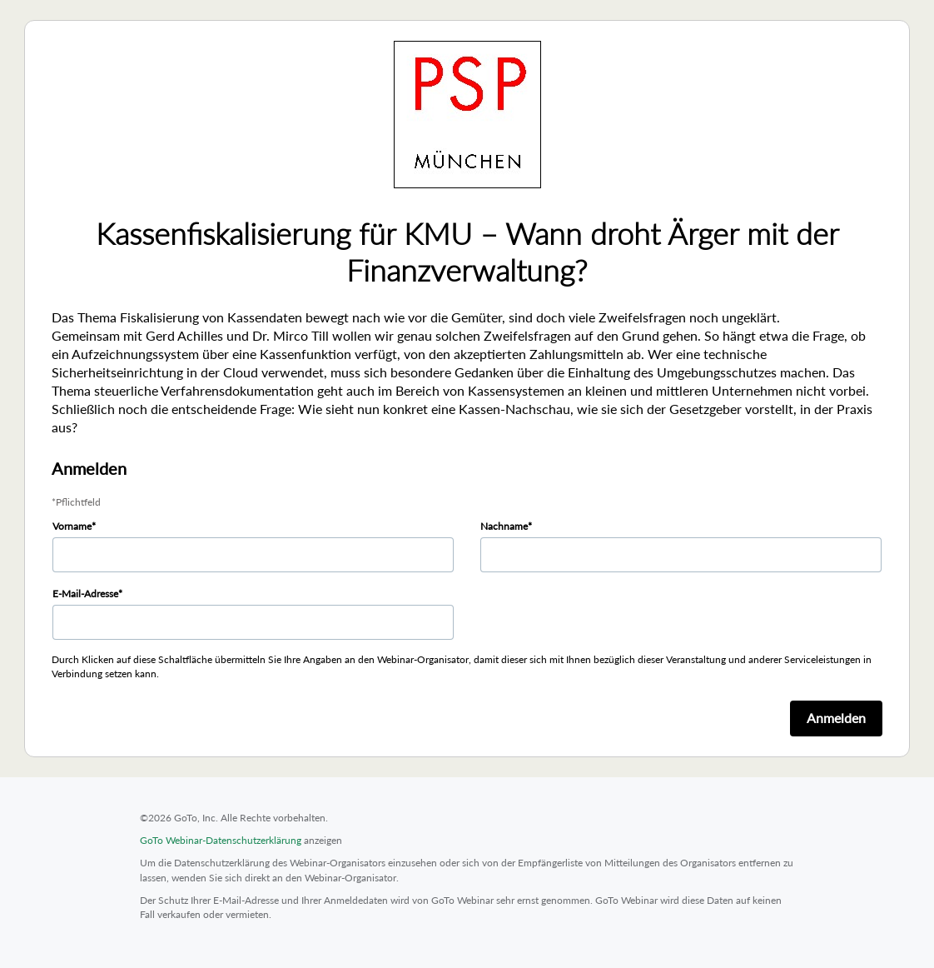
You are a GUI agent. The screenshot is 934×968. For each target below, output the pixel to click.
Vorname (72, 526)
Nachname (504, 526)
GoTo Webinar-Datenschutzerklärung (220, 840)
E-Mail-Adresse (85, 593)
